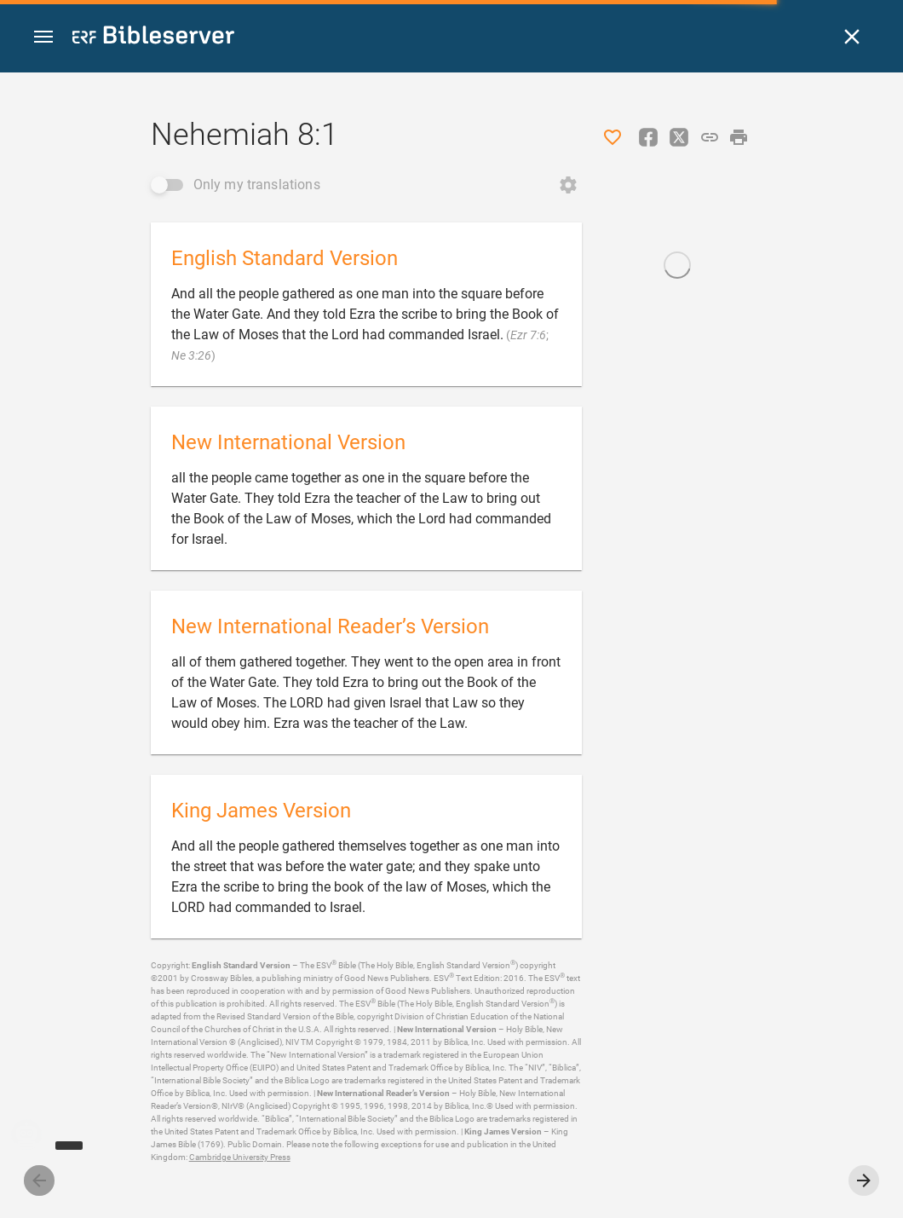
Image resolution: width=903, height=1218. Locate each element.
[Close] (852, 37)
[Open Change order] (568, 185)
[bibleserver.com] (153, 38)
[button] (43, 37)
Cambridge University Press (239, 1157)
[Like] (612, 137)
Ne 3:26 (191, 355)
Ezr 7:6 (528, 335)
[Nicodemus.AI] (39, 1134)
